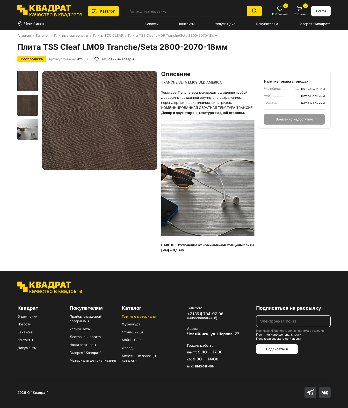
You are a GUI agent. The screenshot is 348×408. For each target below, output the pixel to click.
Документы (26, 348)
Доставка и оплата (85, 337)
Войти (321, 11)
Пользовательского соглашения (279, 338)
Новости (152, 24)
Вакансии (25, 332)
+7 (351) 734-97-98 (205, 314)
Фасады (128, 348)
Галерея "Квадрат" (315, 24)
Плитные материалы (139, 316)
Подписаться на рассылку (288, 308)
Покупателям (267, 24)
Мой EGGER (131, 340)
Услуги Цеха (225, 24)
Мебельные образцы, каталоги (139, 358)
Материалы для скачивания (93, 360)
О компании (27, 316)
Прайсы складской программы (85, 318)
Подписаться (277, 349)
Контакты (187, 24)
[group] (99, 131)
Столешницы (132, 332)
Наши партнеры (83, 345)
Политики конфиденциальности (278, 334)
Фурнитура (131, 324)
